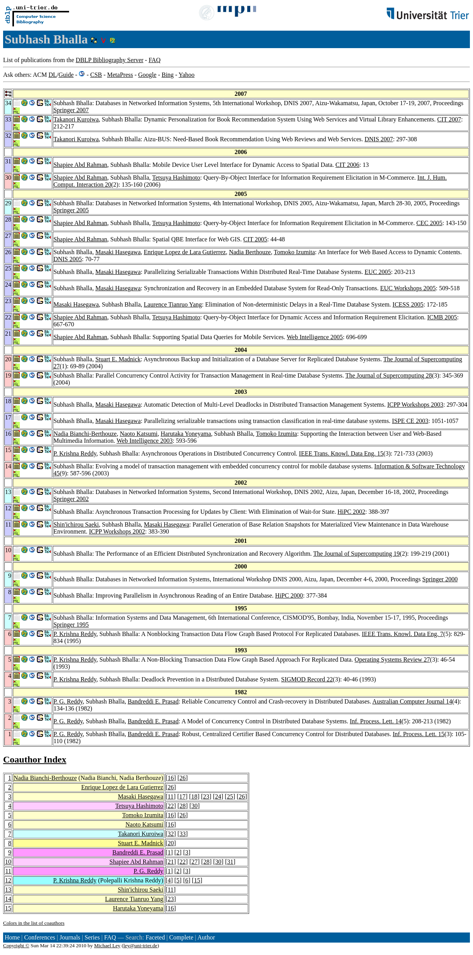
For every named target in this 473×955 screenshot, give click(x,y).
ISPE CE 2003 (410, 421)
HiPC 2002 (352, 511)
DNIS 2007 (378, 139)
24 (218, 796)
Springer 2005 (71, 210)
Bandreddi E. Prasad (153, 701)
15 (197, 880)
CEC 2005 (429, 223)
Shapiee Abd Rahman (80, 164)
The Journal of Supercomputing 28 (388, 375)
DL (53, 74)
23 (206, 796)
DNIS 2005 (68, 259)
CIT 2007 (449, 119)
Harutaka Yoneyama (186, 433)
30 (194, 805)
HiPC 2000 (289, 595)
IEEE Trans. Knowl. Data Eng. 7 (403, 634)
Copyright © (16, 945)
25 (230, 796)
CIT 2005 (255, 239)
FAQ (155, 60)
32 (171, 833)
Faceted (155, 937)
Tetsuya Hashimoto (176, 177)
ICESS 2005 (408, 304)
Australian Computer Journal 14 (412, 701)
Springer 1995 (71, 624)
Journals (69, 937)
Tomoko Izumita (294, 252)
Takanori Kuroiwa (76, 119)
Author (206, 937)
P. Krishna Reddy (75, 453)
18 (194, 796)
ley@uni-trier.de (140, 945)
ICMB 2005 (442, 317)
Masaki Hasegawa (118, 252)
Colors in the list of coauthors (33, 923)
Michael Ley (107, 945)
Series (92, 937)
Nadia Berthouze (250, 252)
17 (182, 796)
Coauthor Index (34, 759)
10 (8, 861)
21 (171, 861)
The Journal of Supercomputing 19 (356, 553)
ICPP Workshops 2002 (117, 531)
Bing (167, 74)
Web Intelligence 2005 (315, 337)
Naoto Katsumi (139, 433)
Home (12, 937)
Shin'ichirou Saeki (76, 524)
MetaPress (120, 74)
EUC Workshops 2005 (408, 288)
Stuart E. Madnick (118, 359)
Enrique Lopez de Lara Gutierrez (185, 252)
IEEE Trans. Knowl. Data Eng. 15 (341, 453)
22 (171, 805)
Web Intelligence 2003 (144, 440)
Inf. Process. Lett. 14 (375, 721)
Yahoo (186, 74)
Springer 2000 (439, 579)
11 (170, 796)
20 (171, 843)
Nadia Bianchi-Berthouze (85, 433)
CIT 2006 (347, 164)
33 (183, 833)
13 (8, 889)
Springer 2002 (71, 499)
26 (183, 778)
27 (194, 861)
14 (8, 899)
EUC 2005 (378, 272)
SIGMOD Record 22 (307, 679)
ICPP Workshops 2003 (415, 404)
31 (230, 861)
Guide (66, 74)
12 (8, 880)
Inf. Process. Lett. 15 (418, 734)
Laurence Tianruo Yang (173, 304)
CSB (96, 74)
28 (183, 805)
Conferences (39, 937)
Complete (181, 937)
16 (171, 778)
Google (147, 74)
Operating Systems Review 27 (392, 659)
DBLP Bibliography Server (110, 60)
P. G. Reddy (68, 701)
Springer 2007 (71, 110)
